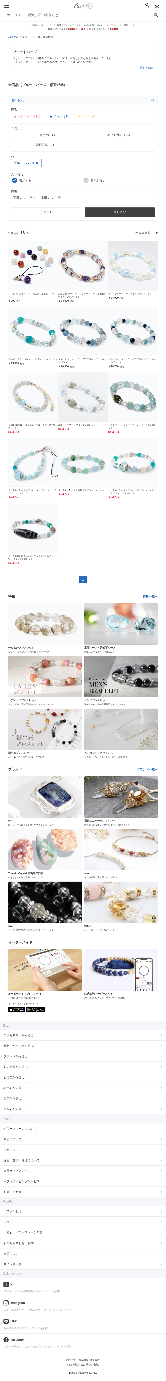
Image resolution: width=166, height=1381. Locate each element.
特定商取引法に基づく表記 (83, 1364)
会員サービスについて (18, 1170)
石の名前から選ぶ (15, 1067)
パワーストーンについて (20, 1128)
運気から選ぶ (12, 1098)
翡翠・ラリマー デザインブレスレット (77, 425)
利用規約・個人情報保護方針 (83, 1359)
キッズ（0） (87, 116)
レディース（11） (27, 116)
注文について (12, 1149)
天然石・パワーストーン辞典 (23, 1232)
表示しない (94, 180)
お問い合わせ (12, 1192)
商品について (12, 1139)
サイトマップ (12, 1264)
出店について (12, 1253)
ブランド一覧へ (147, 769)
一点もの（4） (47, 135)
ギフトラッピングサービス (21, 1181)
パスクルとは (12, 1211)
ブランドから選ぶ (15, 1056)
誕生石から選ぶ (14, 1088)
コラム (8, 1221)
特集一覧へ (150, 596)
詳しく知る (146, 67)
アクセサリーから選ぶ (18, 1035)
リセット (46, 212)
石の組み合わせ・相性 (18, 1243)
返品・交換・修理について (21, 1160)
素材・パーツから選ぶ (18, 1045)
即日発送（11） (46, 145)
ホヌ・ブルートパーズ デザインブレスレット (130, 293)
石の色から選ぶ (14, 1077)
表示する (21, 180)
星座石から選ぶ (14, 1109)
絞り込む (83, 100)
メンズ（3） (59, 116)
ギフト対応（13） (119, 135)
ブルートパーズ (26, 163)
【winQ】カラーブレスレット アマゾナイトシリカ (32, 359)
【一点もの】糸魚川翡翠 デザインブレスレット (81, 490)
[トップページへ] (83, 10)
